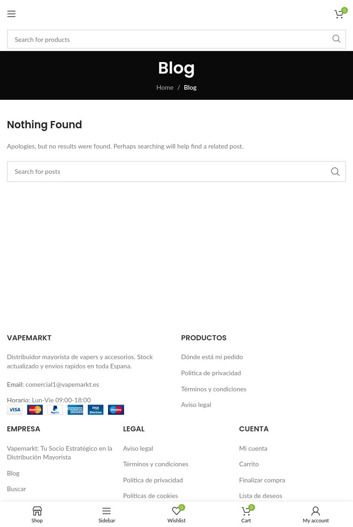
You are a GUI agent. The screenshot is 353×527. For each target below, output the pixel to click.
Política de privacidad (211, 373)
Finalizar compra (262, 480)
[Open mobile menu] (11, 14)
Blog (13, 473)
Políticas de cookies (150, 495)
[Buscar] (176, 39)
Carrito (249, 464)
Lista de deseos (260, 495)
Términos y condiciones (213, 389)
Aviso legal (196, 404)
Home (164, 87)
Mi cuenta (253, 448)
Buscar (16, 489)
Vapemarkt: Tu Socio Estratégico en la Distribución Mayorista (59, 452)
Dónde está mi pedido (212, 357)
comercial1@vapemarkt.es (62, 384)
